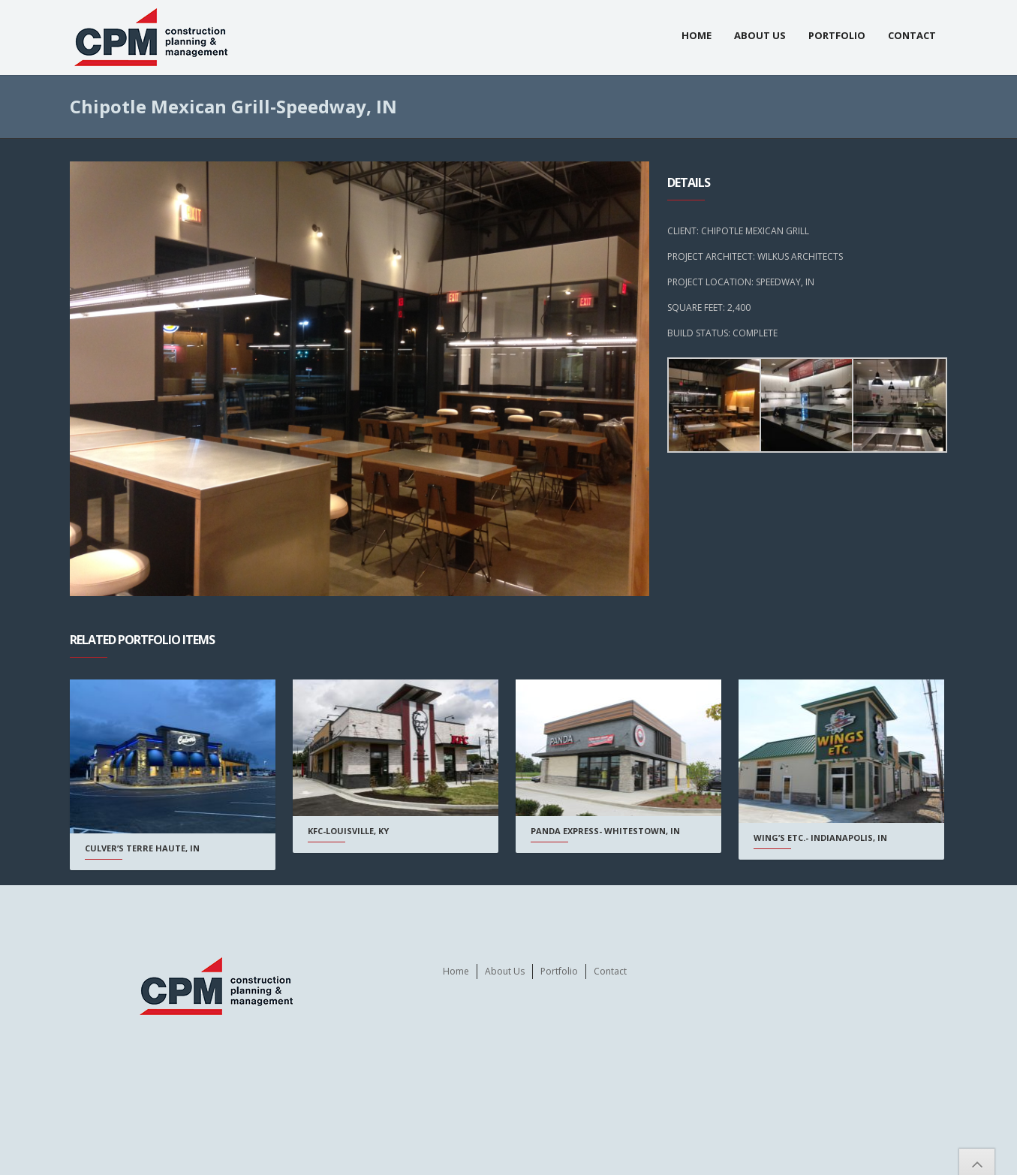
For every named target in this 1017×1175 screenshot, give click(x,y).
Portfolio (836, 35)
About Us (760, 35)
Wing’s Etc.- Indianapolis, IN (814, 837)
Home (697, 35)
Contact (912, 35)
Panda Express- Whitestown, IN (601, 830)
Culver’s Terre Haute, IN (142, 848)
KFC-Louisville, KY (346, 830)
